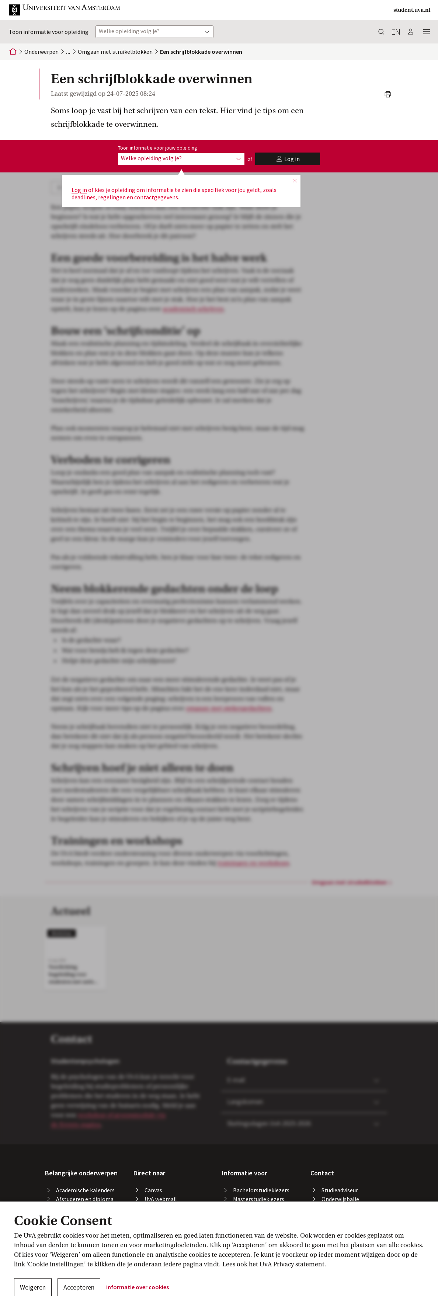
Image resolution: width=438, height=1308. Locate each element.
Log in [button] (79, 189)
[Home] (13, 52)
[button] (65, 9)
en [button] (395, 32)
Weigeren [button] (33, 1287)
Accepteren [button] (78, 1287)
